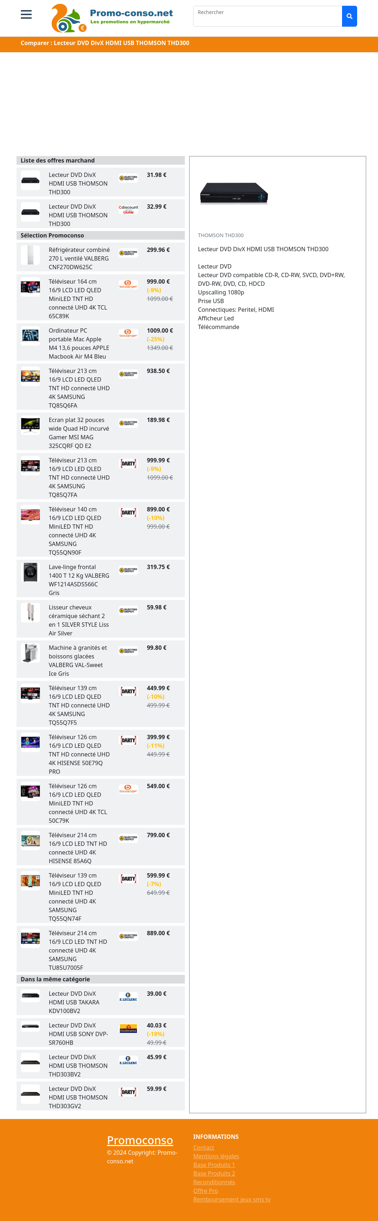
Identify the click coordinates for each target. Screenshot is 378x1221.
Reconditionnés (214, 1182)
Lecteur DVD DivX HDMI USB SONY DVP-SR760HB (78, 1034)
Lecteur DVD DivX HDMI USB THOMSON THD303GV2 (78, 1097)
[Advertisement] (189, 105)
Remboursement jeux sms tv (231, 1199)
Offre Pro (205, 1191)
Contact (203, 1147)
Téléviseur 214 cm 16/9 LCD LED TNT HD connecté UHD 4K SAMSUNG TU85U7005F (78, 950)
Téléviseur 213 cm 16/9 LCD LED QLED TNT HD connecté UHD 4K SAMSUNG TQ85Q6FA (79, 388)
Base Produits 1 (214, 1165)
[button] (26, 14)
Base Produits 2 (214, 1173)
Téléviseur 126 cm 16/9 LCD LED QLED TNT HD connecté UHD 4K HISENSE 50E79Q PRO (79, 754)
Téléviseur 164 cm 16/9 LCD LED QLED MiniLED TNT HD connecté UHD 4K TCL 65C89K (78, 299)
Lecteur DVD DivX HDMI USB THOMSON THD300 (78, 183)
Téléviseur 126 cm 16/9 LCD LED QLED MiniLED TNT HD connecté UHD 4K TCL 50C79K (78, 803)
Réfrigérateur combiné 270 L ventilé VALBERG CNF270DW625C (79, 258)
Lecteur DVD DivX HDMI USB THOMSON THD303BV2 (78, 1065)
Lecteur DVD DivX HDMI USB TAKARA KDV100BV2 (74, 1002)
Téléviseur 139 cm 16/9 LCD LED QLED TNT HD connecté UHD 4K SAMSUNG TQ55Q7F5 (79, 705)
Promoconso (140, 1139)
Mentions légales (216, 1156)
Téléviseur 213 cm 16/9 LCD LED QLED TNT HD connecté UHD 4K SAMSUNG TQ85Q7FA (79, 477)
